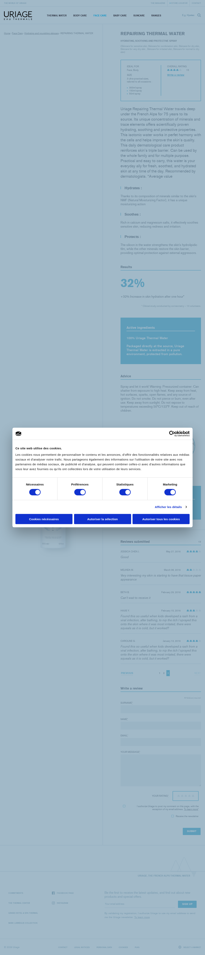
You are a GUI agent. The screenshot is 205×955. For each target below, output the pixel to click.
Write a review (175, 75)
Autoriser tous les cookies (161, 519)
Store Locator (179, 3)
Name (124, 719)
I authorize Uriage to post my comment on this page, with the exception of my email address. (161, 808)
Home (7, 33)
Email (124, 735)
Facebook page (63, 893)
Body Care (80, 15)
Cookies (123, 947)
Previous (127, 673)
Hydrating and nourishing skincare (41, 33)
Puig (137, 947)
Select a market (189, 947)
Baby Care (120, 15)
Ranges (156, 15)
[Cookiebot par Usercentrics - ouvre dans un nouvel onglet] (172, 434)
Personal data (104, 947)
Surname (127, 702)
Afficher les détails (168, 507)
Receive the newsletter (185, 816)
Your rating (160, 796)
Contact (196, 3)
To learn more (191, 809)
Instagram (60, 903)
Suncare (139, 15)
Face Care (100, 15)
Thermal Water (57, 15)
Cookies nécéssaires (44, 519)
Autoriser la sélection (102, 519)
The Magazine (158, 3)
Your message (130, 752)
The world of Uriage (15, 3)
